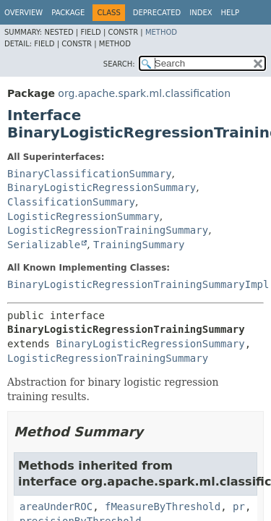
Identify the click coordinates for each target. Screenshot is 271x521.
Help (230, 13)
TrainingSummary (138, 244)
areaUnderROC (56, 506)
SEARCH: (119, 64)
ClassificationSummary (71, 202)
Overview (23, 13)
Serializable (43, 244)
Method (161, 32)
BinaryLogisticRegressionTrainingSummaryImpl (138, 284)
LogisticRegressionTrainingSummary (107, 230)
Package (68, 13)
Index (200, 13)
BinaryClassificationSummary (89, 173)
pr (239, 506)
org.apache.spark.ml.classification (144, 93)
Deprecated (157, 13)
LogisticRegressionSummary (83, 216)
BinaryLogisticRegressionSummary (101, 187)
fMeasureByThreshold (162, 506)
